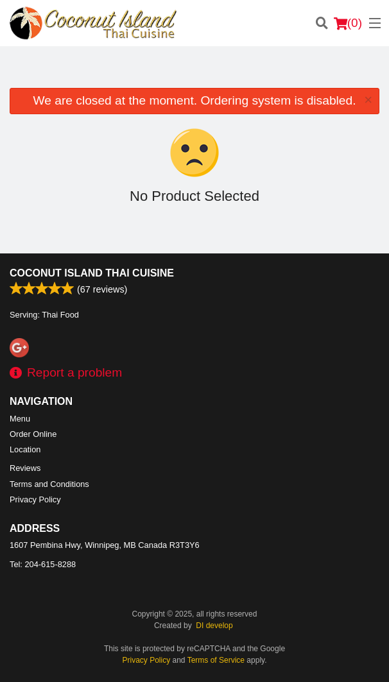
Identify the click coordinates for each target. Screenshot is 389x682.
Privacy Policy (35, 499)
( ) (348, 23)
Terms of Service (216, 660)
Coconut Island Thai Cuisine (92, 273)
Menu (20, 418)
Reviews (25, 468)
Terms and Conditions (49, 484)
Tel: (43, 564)
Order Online (33, 434)
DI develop (214, 625)
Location (25, 449)
